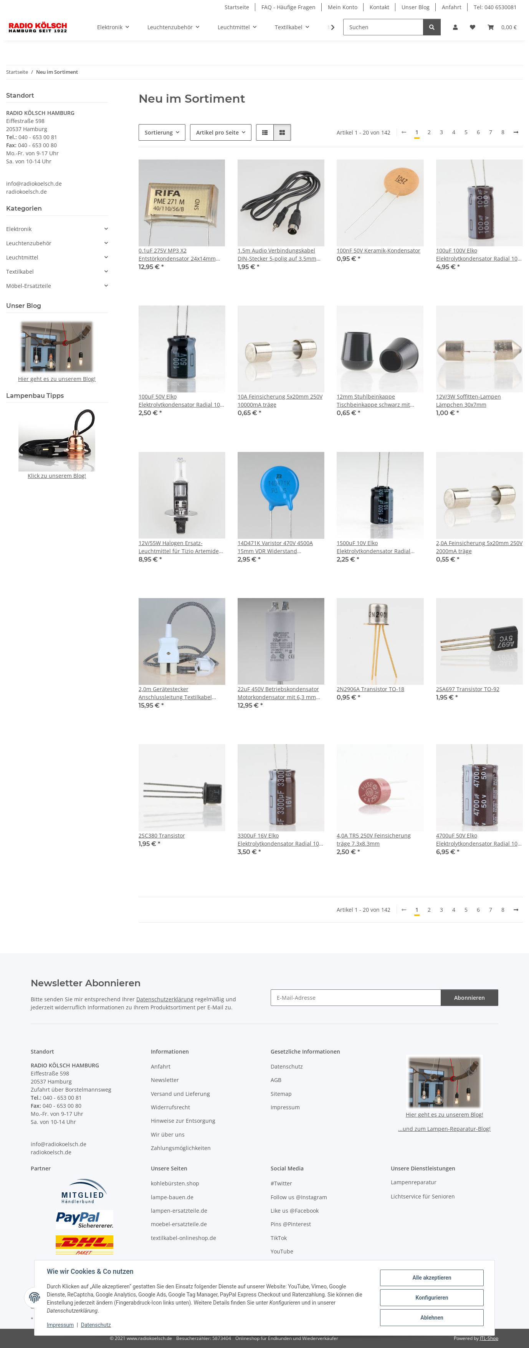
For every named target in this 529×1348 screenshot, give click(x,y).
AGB (276, 1080)
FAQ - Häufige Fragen (288, 7)
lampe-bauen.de (172, 1197)
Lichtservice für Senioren (423, 1196)
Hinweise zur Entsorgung (183, 1120)
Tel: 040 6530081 (495, 7)
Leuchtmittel (22, 257)
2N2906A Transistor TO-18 (370, 689)
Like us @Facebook (295, 1210)
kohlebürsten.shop (175, 1183)
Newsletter (165, 1080)
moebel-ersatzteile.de (179, 1224)
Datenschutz (96, 1325)
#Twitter (281, 1183)
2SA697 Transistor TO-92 (467, 689)
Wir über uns (168, 1134)
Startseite (237, 7)
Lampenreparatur (413, 1182)
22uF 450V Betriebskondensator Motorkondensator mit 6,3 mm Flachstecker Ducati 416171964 (278, 693)
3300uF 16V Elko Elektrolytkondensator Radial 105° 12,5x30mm (281, 840)
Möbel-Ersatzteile (28, 285)
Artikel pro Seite (217, 132)
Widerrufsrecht (170, 1107)
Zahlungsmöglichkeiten (181, 1148)
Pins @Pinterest (291, 1224)
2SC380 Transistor (162, 835)
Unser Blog (416, 7)
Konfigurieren (431, 1298)
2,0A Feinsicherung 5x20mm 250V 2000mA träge (479, 547)
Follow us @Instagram (299, 1197)
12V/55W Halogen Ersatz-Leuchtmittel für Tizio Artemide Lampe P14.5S (179, 547)
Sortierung (159, 132)
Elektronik (18, 229)
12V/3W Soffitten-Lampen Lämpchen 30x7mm (468, 400)
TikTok (279, 1238)
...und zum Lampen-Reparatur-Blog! (444, 1128)
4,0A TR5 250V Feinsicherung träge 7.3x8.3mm (374, 839)
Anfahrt (451, 7)
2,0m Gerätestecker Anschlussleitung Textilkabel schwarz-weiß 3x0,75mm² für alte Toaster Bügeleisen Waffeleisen (181, 693)
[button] (455, 27)
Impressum (60, 1325)
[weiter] (516, 132)
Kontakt (379, 7)
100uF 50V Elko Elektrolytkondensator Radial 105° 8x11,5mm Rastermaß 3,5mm (182, 401)
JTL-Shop (489, 1338)
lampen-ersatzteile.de (179, 1210)
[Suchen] (383, 27)
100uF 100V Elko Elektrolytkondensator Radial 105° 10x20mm (479, 255)
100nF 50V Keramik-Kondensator (378, 250)
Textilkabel (20, 271)
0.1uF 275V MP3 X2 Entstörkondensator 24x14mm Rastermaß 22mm (177, 255)
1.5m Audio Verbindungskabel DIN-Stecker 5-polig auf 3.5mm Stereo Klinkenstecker (277, 255)
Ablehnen (431, 1318)
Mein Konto (342, 7)
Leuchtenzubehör (28, 243)
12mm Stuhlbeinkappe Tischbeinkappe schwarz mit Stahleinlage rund (373, 401)
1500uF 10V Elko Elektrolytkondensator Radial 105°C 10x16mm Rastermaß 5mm (379, 547)
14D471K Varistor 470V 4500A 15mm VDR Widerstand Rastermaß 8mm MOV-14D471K (278, 547)
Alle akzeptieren (431, 1278)
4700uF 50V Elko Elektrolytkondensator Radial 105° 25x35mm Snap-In (479, 840)
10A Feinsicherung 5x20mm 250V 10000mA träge (280, 400)
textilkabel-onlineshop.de (183, 1238)
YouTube (282, 1251)
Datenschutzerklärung (164, 999)
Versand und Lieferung (180, 1093)
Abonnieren (469, 997)
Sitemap (281, 1093)
